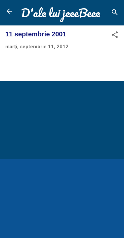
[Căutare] (115, 13)
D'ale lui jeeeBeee (60, 12)
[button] (115, 36)
